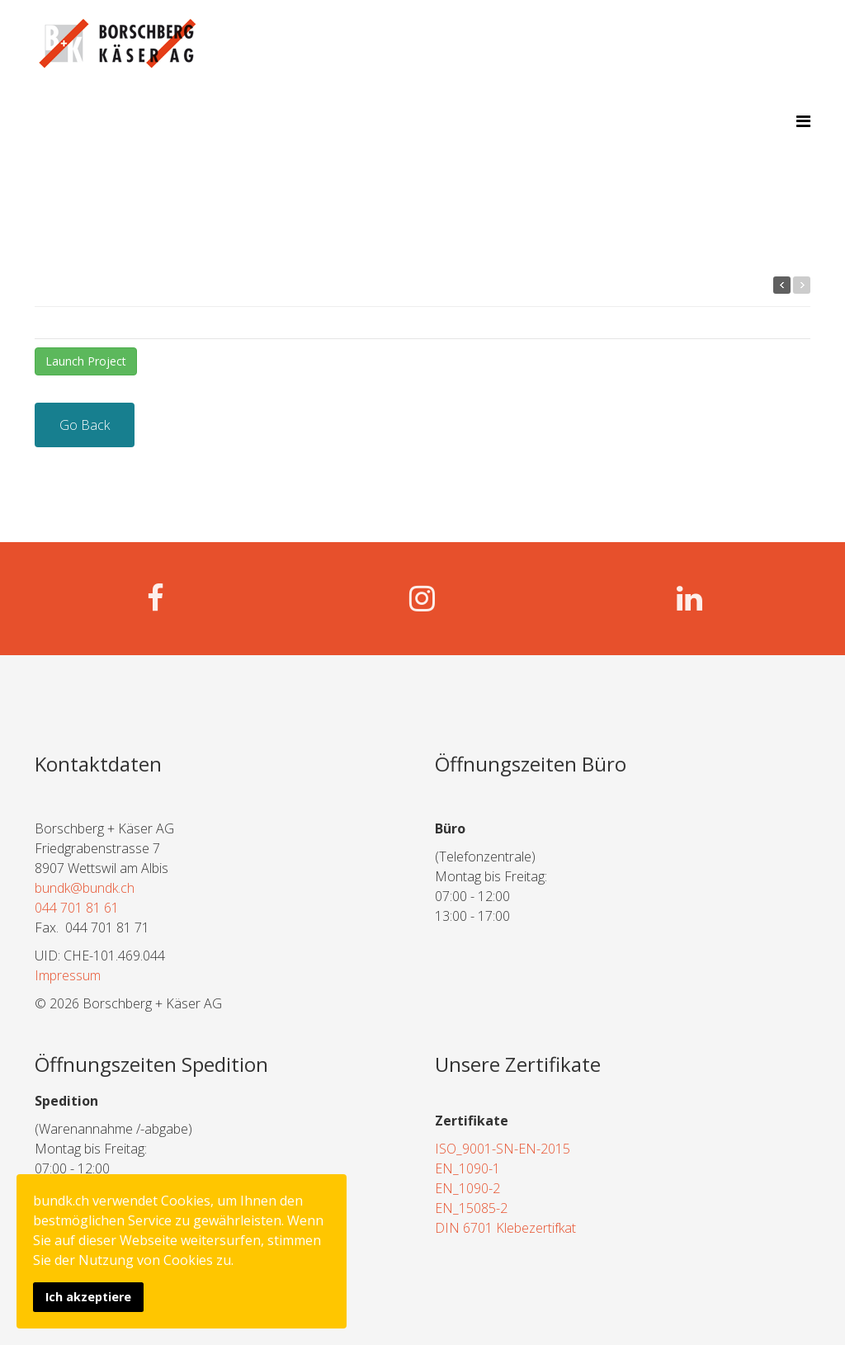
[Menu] (803, 121)
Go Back (84, 425)
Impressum (68, 975)
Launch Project (85, 361)
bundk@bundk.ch (85, 888)
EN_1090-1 (467, 1168)
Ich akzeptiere (88, 1297)
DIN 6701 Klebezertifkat (505, 1228)
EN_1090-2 (467, 1188)
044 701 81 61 (77, 908)
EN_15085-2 (471, 1208)
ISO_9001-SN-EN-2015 (502, 1149)
